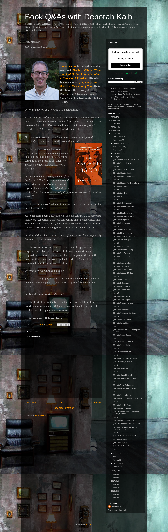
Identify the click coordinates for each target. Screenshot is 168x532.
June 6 (115, 382)
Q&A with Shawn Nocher (122, 230)
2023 (113, 127)
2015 (113, 488)
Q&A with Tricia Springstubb (123, 385)
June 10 (116, 348)
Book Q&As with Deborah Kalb (78, 16)
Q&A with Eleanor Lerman (122, 233)
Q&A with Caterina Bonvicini (123, 216)
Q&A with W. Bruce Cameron (124, 446)
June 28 (116, 190)
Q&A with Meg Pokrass (121, 253)
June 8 (115, 365)
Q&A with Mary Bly (120, 443)
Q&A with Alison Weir (121, 310)
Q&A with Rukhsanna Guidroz (124, 176)
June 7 (115, 372)
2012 (113, 498)
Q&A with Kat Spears (121, 220)
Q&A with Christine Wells (122, 352)
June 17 (116, 260)
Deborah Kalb (116, 506)
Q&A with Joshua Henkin (122, 290)
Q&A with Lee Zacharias (122, 408)
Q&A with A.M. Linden (121, 266)
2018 (113, 478)
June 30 (116, 166)
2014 (113, 491)
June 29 (116, 180)
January (116, 467)
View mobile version (63, 408)
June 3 (115, 417)
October (116, 143)
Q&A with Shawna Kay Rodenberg (126, 183)
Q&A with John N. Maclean (123, 405)
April (115, 457)
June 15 (116, 293)
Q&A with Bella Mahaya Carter (124, 388)
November (117, 140)
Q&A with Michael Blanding (123, 303)
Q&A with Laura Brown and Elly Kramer (127, 398)
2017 (113, 481)
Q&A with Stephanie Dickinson (124, 378)
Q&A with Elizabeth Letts (122, 439)
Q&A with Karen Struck (121, 323)
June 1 (115, 449)
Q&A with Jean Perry (120, 193)
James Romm (68, 66)
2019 (113, 474)
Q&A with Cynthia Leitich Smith (124, 436)
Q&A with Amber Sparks (122, 163)
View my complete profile (117, 510)
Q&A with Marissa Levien (122, 270)
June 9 (115, 355)
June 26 (116, 210)
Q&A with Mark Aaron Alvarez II (124, 236)
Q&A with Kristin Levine (121, 286)
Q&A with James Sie (120, 368)
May (115, 453)
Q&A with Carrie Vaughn (122, 240)
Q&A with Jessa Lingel (121, 300)
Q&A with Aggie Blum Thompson (125, 358)
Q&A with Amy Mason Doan (123, 170)
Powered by (125, 73)
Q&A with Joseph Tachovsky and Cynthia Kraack (125, 428)
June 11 (116, 338)
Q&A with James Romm (122, 335)
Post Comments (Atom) (44, 415)
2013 (113, 494)
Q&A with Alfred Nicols (121, 345)
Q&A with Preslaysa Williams (123, 420)
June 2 (115, 433)
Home (64, 402)
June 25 (116, 226)
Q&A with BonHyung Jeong (123, 250)
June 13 (116, 316)
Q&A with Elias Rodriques (122, 213)
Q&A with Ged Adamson (122, 223)
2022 (113, 130)
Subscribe (125, 65)
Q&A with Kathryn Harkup (122, 362)
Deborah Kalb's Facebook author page (125, 94)
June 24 (116, 243)
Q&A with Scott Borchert (122, 280)
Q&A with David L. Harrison (123, 342)
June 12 (116, 326)
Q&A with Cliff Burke (120, 186)
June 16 (116, 276)
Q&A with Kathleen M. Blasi (123, 273)
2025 (113, 120)
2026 (113, 117)
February (116, 463)
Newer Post (31, 402)
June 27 (116, 200)
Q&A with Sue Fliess (120, 196)
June (115, 157)
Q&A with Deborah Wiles (122, 283)
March (115, 460)
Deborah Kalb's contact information (124, 88)
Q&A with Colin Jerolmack (122, 203)
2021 (113, 134)
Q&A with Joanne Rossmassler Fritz (126, 424)
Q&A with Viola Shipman (122, 320)
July (115, 153)
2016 (113, 484)
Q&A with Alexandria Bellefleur (124, 313)
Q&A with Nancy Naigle (121, 296)
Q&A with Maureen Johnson (123, 246)
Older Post (96, 402)
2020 (113, 471)
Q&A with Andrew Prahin (122, 395)
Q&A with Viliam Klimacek (122, 375)
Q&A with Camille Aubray (122, 263)
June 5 (115, 392)
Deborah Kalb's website (119, 91)
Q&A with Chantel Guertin (122, 173)
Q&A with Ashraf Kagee (121, 256)
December (117, 137)
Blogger (88, 524)
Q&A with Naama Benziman (123, 206)
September (117, 147)
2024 (113, 124)
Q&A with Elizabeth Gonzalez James (126, 160)
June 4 (115, 402)
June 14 (116, 306)
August (116, 150)
